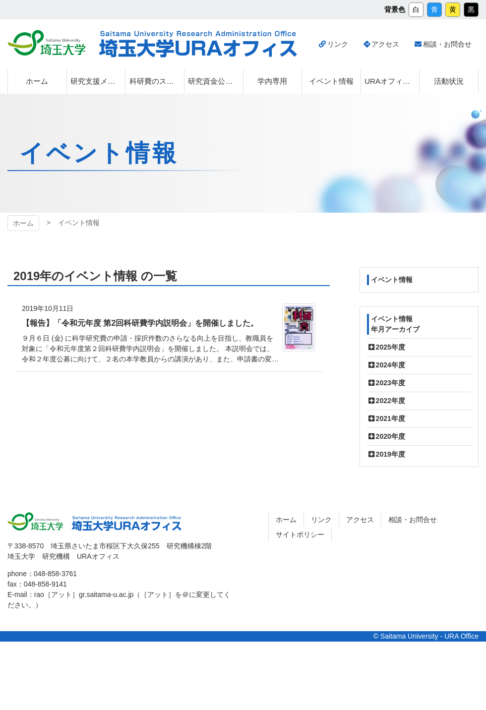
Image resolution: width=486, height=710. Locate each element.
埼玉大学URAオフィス (127, 523)
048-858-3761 (55, 574)
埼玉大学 (35, 521)
